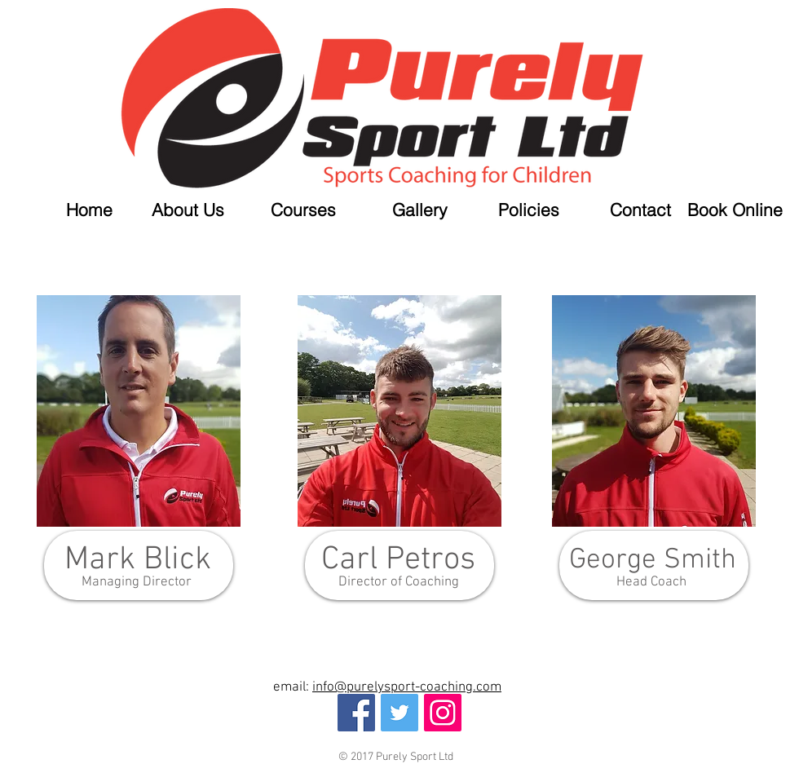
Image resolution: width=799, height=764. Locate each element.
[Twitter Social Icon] (399, 712)
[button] (288, 210)
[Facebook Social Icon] (356, 712)
